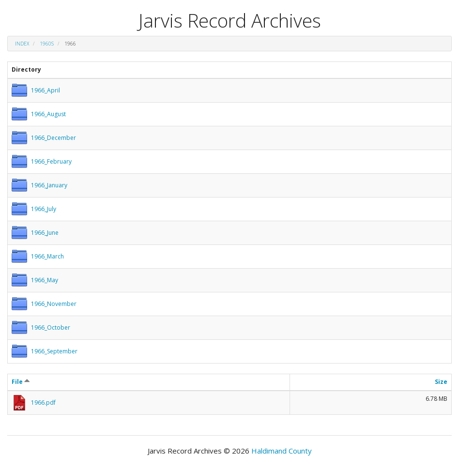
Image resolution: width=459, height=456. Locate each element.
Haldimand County (281, 451)
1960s (47, 43)
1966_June (45, 232)
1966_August (48, 114)
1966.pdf (43, 402)
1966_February (51, 161)
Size (441, 382)
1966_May (44, 280)
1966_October (50, 327)
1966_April (45, 90)
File (21, 382)
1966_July (43, 209)
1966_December (53, 138)
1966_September (54, 351)
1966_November (53, 304)
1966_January (49, 185)
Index (22, 43)
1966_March (47, 256)
